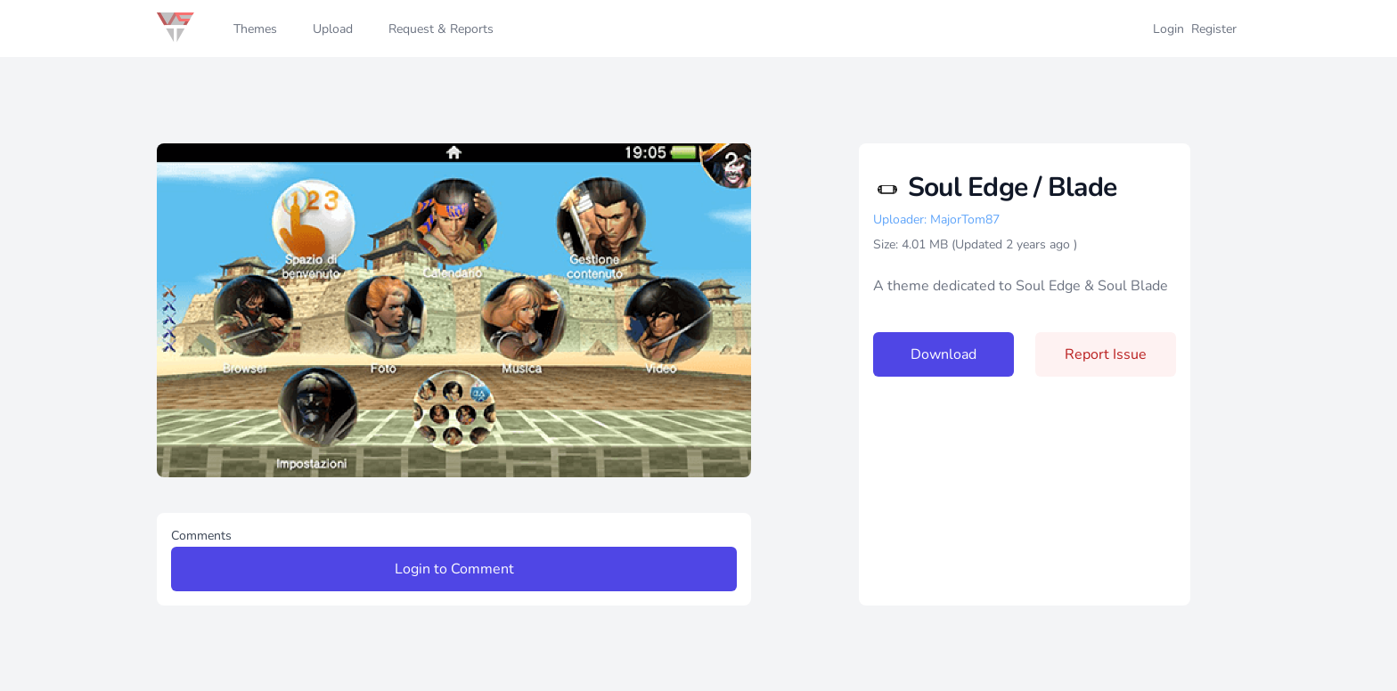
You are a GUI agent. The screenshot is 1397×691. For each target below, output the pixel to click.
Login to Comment (454, 569)
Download (943, 354)
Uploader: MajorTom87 (936, 219)
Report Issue (1106, 354)
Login (1168, 28)
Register (1214, 28)
